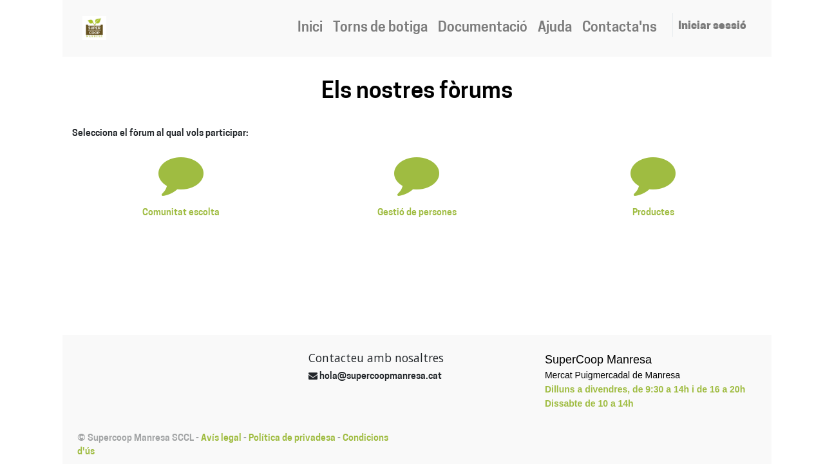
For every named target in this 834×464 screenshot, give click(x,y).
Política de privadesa (292, 438)
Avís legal (221, 438)
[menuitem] (310, 28)
